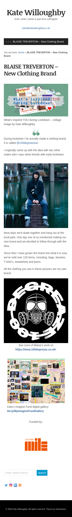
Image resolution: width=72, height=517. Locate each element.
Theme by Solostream (56, 509)
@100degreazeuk (27, 142)
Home (21, 52)
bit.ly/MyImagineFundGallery (25, 411)
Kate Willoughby (36, 12)
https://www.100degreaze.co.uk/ (35, 349)
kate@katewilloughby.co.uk (36, 28)
